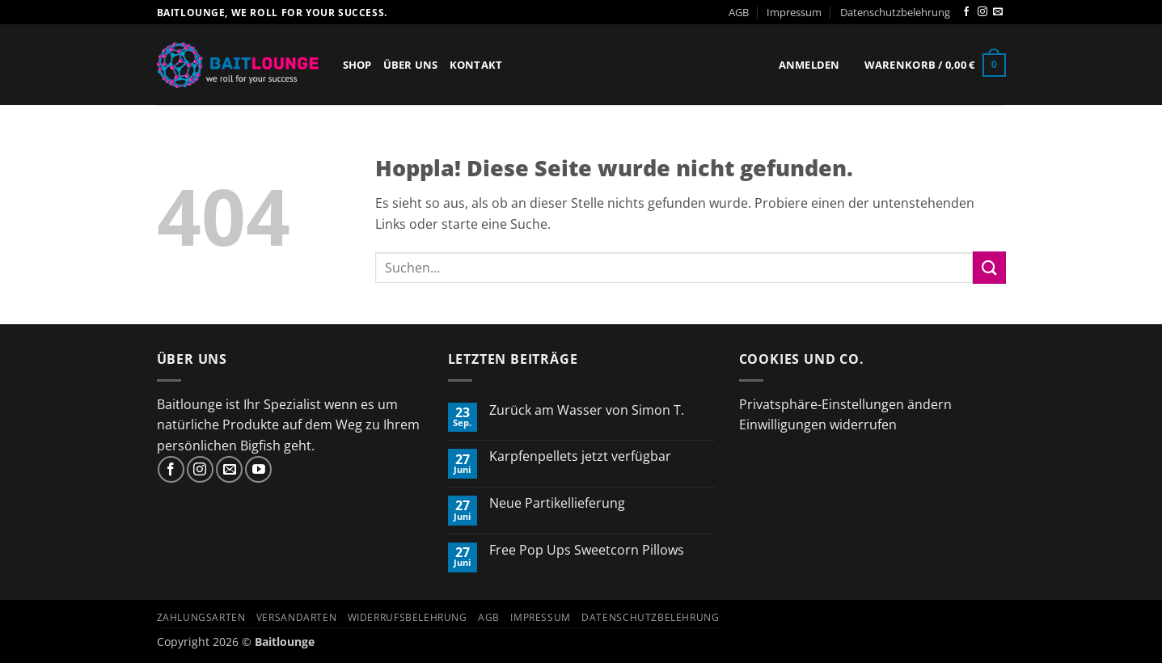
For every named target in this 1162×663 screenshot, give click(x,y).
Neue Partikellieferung (557, 503)
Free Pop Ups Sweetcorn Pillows (586, 550)
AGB (739, 12)
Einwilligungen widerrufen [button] (818, 424)
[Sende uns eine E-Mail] (998, 12)
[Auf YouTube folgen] (258, 469)
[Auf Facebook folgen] (966, 12)
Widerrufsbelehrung (407, 617)
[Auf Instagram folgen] (982, 12)
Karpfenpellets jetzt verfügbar (580, 456)
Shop (357, 64)
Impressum (794, 12)
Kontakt (476, 64)
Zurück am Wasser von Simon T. (586, 410)
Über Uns (410, 64)
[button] (809, 64)
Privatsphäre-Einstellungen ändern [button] (845, 404)
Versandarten (296, 617)
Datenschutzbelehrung (895, 12)
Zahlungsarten (201, 617)
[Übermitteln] (989, 267)
